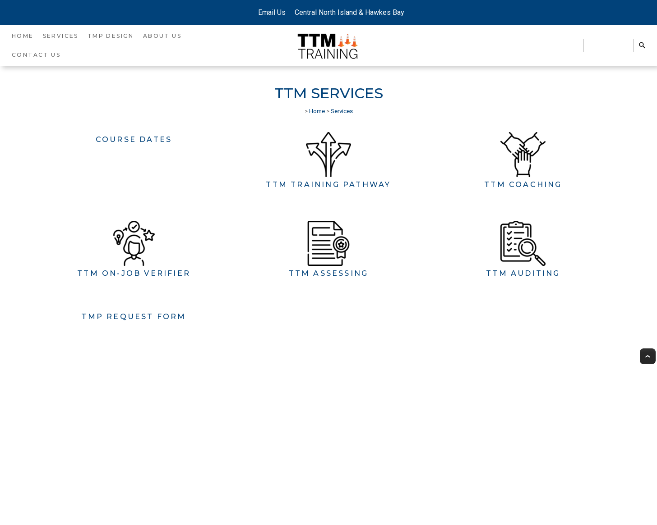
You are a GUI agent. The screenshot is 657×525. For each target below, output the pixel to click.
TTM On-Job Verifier (133, 273)
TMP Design (111, 35)
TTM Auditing (523, 273)
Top (648, 356)
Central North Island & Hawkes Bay (347, 12)
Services (61, 35)
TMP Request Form (133, 316)
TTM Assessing (329, 273)
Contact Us (36, 54)
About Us (162, 35)
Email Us (271, 12)
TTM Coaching (523, 184)
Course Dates (134, 139)
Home (23, 35)
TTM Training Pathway (328, 184)
